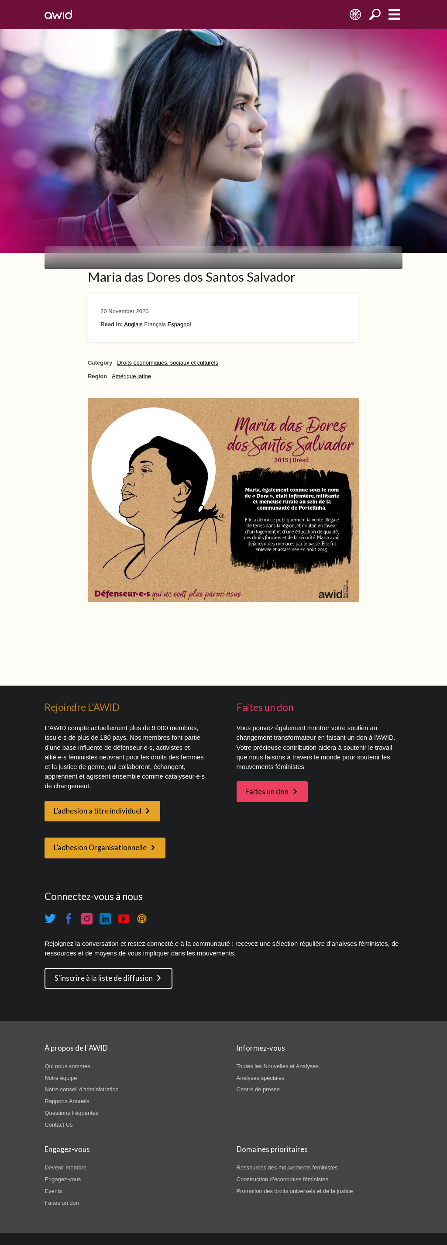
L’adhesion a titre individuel (97, 811)
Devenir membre (65, 1167)
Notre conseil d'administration (81, 1089)
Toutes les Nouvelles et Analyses (278, 1066)
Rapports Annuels (67, 1101)
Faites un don (267, 791)
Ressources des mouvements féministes (287, 1167)
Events (53, 1191)
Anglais (133, 324)
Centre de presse (258, 1089)
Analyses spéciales (261, 1078)
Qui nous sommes (67, 1066)
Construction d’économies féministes (283, 1179)
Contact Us (58, 1124)
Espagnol (179, 324)
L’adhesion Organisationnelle (100, 847)
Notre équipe (61, 1078)
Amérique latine (131, 376)
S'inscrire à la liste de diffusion (104, 978)
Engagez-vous (63, 1179)
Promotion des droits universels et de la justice (295, 1191)
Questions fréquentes (71, 1113)
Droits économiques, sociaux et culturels (167, 362)
